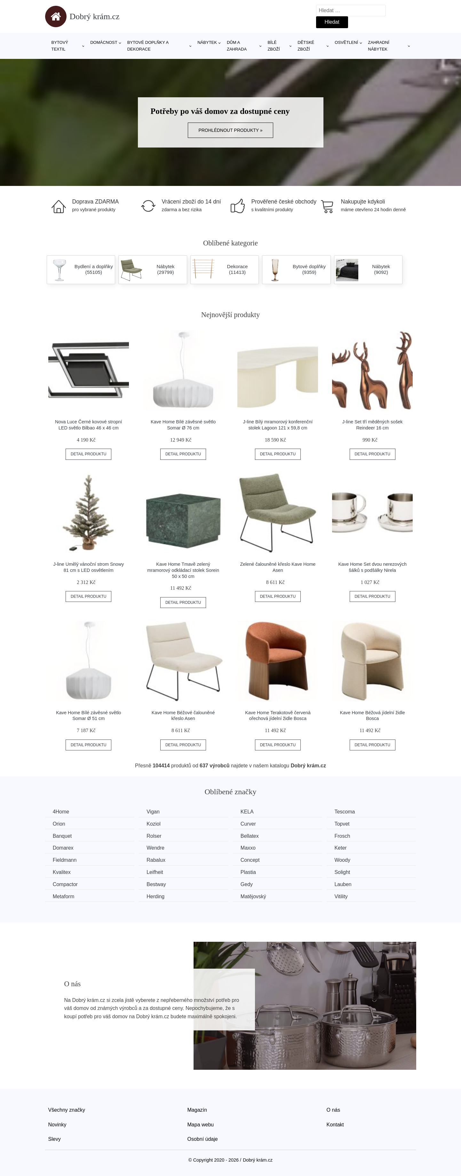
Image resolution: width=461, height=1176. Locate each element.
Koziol (155, 824)
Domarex (63, 848)
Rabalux (157, 859)
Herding (157, 896)
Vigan (154, 811)
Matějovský (256, 896)
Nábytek (207, 42)
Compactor (65, 883)
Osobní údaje (202, 1138)
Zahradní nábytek (378, 46)
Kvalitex (62, 872)
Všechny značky (66, 1109)
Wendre (157, 848)
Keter (345, 848)
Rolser (155, 835)
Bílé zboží (273, 46)
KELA (250, 811)
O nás (333, 1109)
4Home (61, 811)
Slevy (54, 1138)
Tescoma (349, 811)
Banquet (62, 835)
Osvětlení (346, 42)
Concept (253, 859)
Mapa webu (200, 1124)
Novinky (57, 1124)
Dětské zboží (306, 46)
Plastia (251, 872)
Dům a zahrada (237, 46)
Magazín (197, 1109)
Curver (251, 824)
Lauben (347, 883)
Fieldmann (65, 859)
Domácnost (103, 42)
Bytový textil (60, 46)
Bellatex (252, 835)
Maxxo (250, 848)
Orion (59, 824)
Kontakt (335, 1124)
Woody (347, 859)
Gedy (249, 883)
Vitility (345, 896)
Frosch (346, 835)
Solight (346, 872)
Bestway (157, 883)
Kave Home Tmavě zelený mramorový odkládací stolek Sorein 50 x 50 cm (183, 570)
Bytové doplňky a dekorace (148, 46)
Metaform (64, 896)
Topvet (346, 824)
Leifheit (156, 872)
